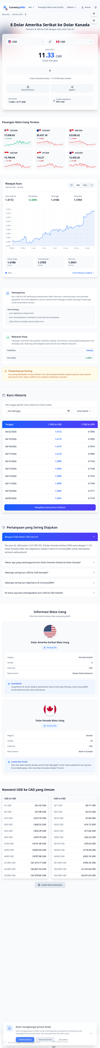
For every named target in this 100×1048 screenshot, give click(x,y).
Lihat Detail (84, 411)
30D (78, 185)
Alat (53, 1047)
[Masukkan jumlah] (50, 70)
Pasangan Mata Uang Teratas (50, 7)
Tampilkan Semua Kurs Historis (50, 507)
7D (71, 185)
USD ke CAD (17, 14)
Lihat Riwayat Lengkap (83, 273)
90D (85, 185)
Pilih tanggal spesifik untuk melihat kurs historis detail (28, 405)
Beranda (5, 14)
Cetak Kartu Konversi (50, 884)
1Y (91, 185)
